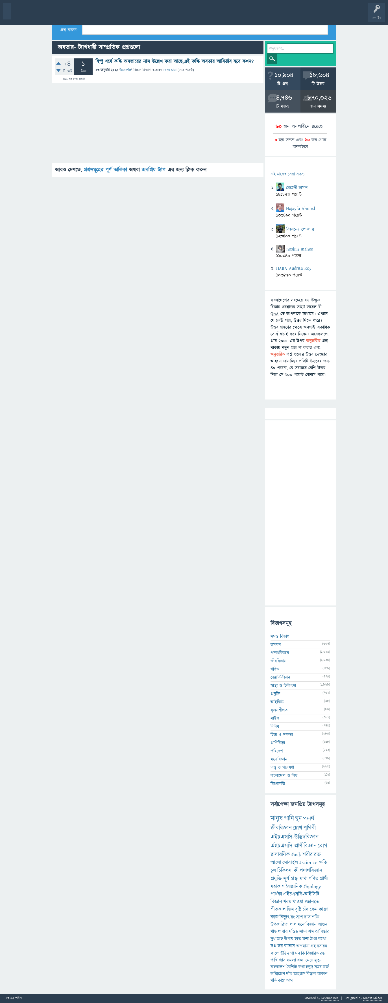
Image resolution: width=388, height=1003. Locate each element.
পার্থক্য (276, 894)
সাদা (303, 931)
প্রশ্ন (39, 14)
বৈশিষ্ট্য (292, 967)
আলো (276, 862)
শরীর (307, 855)
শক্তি (315, 917)
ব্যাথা (322, 939)
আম (289, 980)
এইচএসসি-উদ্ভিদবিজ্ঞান (295, 837)
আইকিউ (277, 702)
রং (293, 917)
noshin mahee (299, 249)
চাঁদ (305, 909)
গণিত (275, 669)
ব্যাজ (210, 14)
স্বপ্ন (273, 946)
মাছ (280, 939)
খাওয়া (298, 901)
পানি (289, 818)
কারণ (323, 909)
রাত (307, 917)
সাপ (299, 917)
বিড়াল (311, 974)
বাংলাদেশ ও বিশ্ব (284, 775)
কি (303, 953)
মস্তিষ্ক (293, 931)
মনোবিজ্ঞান (279, 759)
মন (297, 953)
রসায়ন (276, 645)
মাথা (304, 878)
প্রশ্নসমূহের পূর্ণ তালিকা (106, 170)
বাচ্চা (300, 960)
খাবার (283, 931)
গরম (287, 901)
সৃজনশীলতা (279, 710)
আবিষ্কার (322, 931)
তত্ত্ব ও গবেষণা (282, 767)
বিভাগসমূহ (91, 14)
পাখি (274, 960)
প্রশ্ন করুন (127, 14)
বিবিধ (275, 726)
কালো (275, 953)
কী (296, 870)
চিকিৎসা (285, 870)
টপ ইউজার (228, 14)
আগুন (322, 924)
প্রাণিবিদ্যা (278, 743)
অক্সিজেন (278, 974)
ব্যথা (301, 967)
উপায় (288, 939)
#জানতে (311, 901)
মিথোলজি (125, 70)
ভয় (280, 946)
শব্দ (311, 931)
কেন (314, 909)
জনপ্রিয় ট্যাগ (154, 170)
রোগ (322, 846)
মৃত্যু (317, 960)
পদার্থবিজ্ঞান (280, 653)
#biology (312, 886)
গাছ (274, 931)
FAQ (144, 14)
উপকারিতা (280, 924)
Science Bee (330, 998)
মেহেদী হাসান (297, 188)
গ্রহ (313, 946)
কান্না (281, 980)
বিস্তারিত (312, 953)
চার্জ (326, 967)
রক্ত (317, 855)
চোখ (297, 828)
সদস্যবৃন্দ (109, 14)
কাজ (274, 917)
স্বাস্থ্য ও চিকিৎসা (283, 685)
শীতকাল (278, 909)
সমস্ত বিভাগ (280, 636)
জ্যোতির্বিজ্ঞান (280, 677)
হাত (298, 939)
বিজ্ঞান (276, 901)
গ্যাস (282, 960)
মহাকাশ (278, 886)
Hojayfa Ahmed (300, 208)
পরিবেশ (277, 751)
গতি (274, 980)
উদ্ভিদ (284, 953)
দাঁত (289, 974)
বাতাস (289, 946)
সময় (318, 967)
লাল (293, 924)
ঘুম (298, 818)
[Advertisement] (157, 123)
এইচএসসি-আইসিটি (301, 894)
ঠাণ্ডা (313, 939)
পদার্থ (308, 819)
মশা (305, 939)
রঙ (322, 953)
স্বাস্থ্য (294, 878)
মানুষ (277, 818)
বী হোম (22, 14)
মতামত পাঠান (14, 998)
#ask (296, 855)
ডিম (290, 909)
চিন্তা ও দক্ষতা (282, 735)
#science (308, 862)
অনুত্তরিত (74, 14)
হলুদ (309, 967)
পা (292, 953)
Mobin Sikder (372, 998)
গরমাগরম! (56, 14)
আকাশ (322, 974)
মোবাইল (290, 862)
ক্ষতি (323, 862)
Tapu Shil (169, 70)
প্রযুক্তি (275, 694)
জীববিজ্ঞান (278, 661)
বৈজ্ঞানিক (294, 886)
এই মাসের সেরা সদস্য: (288, 174)
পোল (192, 14)
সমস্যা (291, 960)
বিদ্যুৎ (284, 917)
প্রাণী (324, 878)
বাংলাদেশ (278, 967)
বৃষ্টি (298, 909)
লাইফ (275, 718)
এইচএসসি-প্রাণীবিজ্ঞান (294, 846)
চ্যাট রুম (176, 14)
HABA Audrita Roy (293, 268)
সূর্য (286, 879)
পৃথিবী (309, 828)
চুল (273, 870)
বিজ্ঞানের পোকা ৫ (300, 229)
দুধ (273, 939)
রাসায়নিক (280, 855)
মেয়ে (309, 960)
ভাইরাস (299, 974)
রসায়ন (322, 946)
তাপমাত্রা (302, 946)
